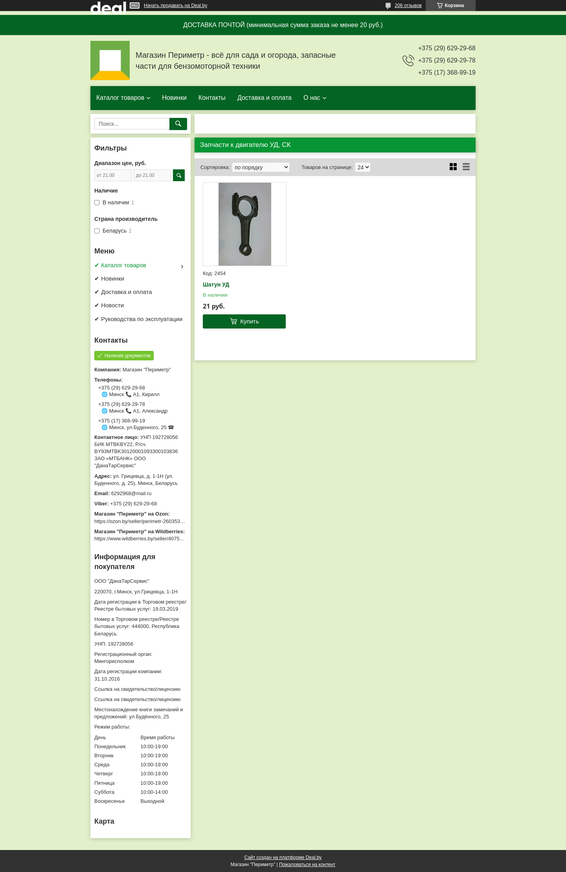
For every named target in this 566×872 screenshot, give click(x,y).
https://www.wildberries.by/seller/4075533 (141, 539)
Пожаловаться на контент (307, 864)
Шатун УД (216, 284)
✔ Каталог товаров (120, 265)
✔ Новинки (109, 278)
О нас (311, 97)
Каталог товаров (120, 97)
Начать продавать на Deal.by (175, 5)
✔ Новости (109, 305)
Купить (249, 321)
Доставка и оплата (264, 97)
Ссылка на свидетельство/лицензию (137, 689)
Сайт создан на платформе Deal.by (283, 857)
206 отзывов (408, 5)
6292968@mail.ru (131, 493)
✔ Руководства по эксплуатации (138, 319)
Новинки (174, 97)
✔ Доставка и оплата (123, 291)
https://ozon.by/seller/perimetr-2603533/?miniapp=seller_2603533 (168, 521)
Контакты (212, 97)
